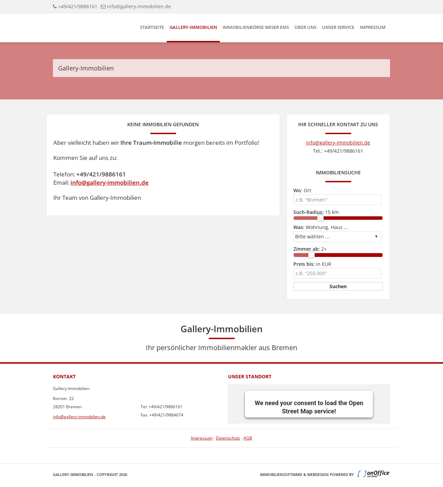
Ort (302, 190)
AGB (248, 438)
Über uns (305, 27)
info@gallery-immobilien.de (139, 6)
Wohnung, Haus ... (320, 227)
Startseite (152, 27)
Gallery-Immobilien (193, 27)
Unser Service (338, 27)
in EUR (312, 264)
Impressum (373, 27)
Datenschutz (228, 438)
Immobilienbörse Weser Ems (256, 27)
